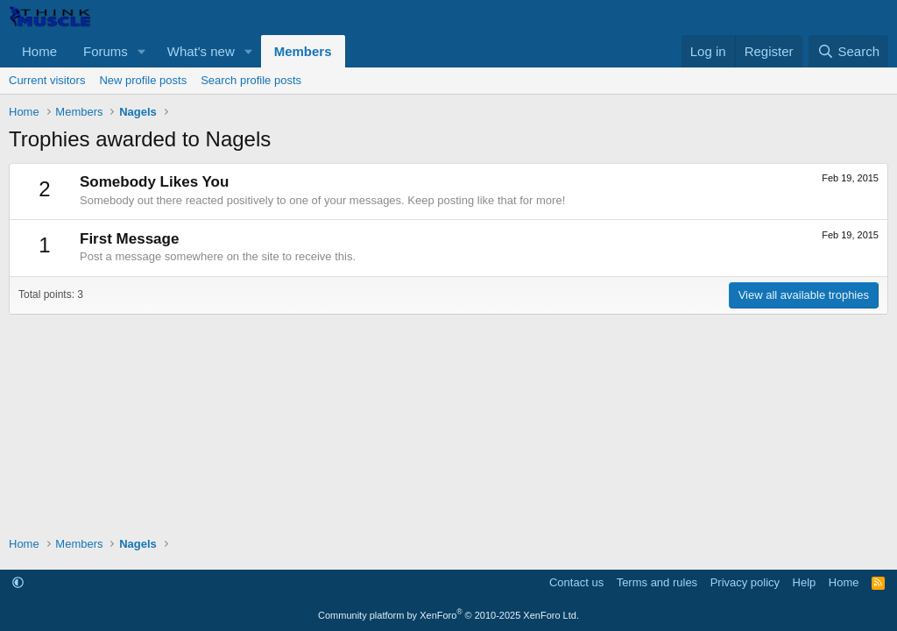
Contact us (576, 582)
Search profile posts (251, 80)
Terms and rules (657, 582)
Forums (105, 51)
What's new (201, 51)
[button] (142, 51)
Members (303, 51)
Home (39, 51)
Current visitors (47, 80)
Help (804, 582)
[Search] (848, 51)
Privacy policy (745, 582)
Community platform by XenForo (448, 615)
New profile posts (143, 80)
